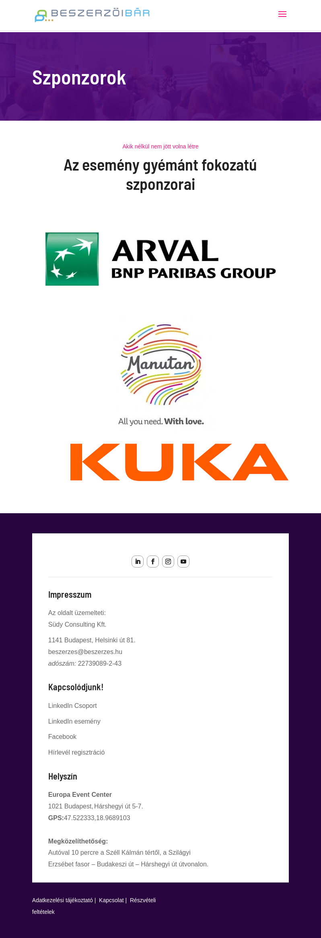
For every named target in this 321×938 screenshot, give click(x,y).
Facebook (62, 736)
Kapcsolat (111, 900)
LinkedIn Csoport (72, 705)
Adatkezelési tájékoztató (62, 900)
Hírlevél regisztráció (76, 752)
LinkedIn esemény (74, 721)
